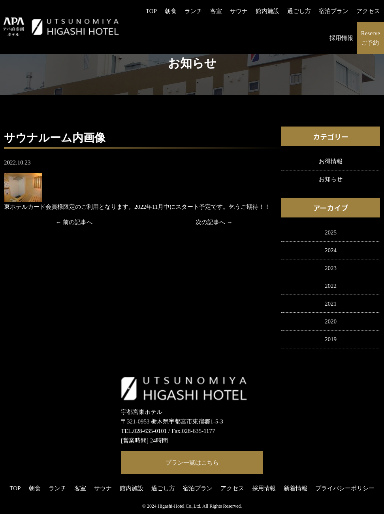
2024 (331, 250)
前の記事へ (77, 222)
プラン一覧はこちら (192, 462)
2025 (331, 232)
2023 (331, 268)
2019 (331, 339)
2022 (331, 286)
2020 (331, 321)
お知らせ (331, 179)
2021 (331, 303)
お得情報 (331, 161)
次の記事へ (210, 222)
